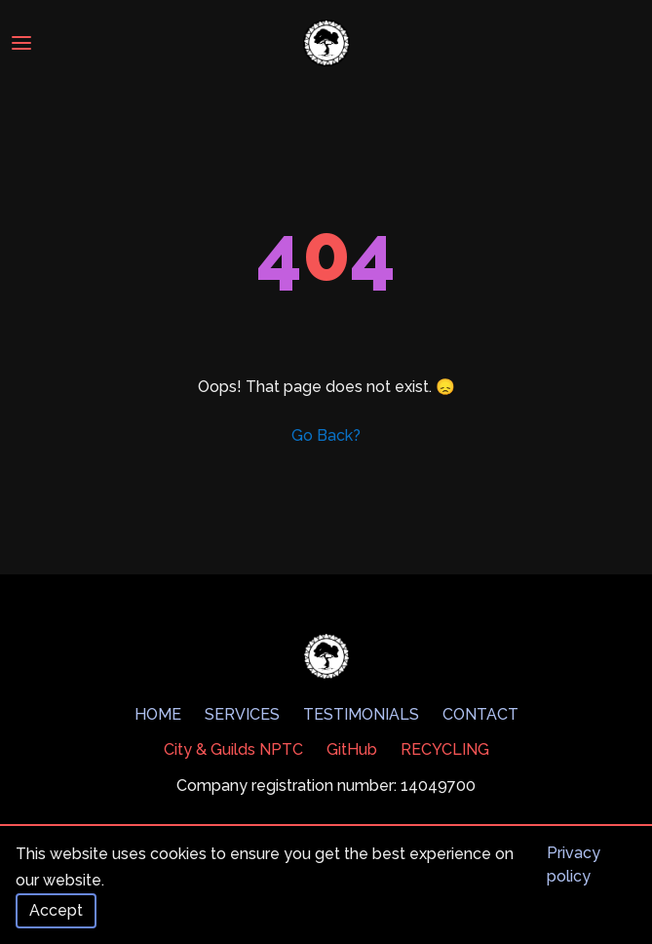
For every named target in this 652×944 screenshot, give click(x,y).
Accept (56, 910)
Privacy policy (573, 864)
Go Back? (326, 435)
